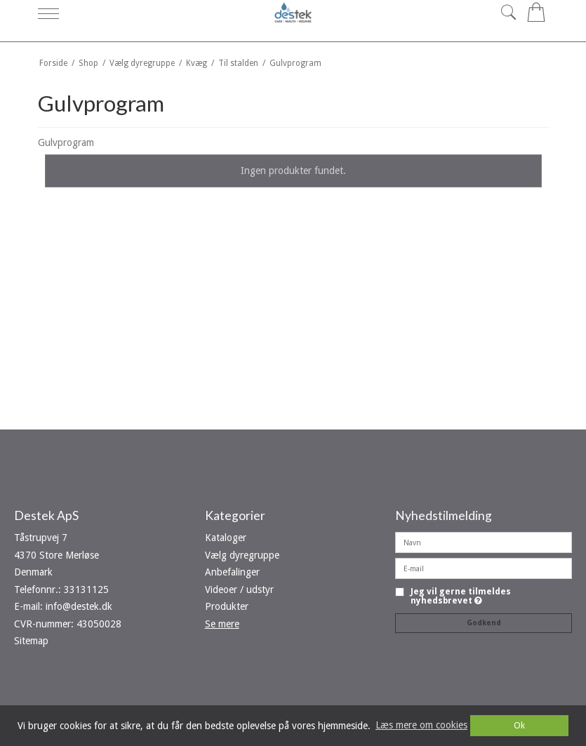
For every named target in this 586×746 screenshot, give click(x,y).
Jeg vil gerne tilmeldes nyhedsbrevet (461, 596)
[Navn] (483, 541)
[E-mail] (483, 567)
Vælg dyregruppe (242, 555)
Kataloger (225, 537)
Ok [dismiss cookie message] (519, 725)
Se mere (222, 624)
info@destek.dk (79, 606)
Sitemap (31, 640)
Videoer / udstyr (239, 589)
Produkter (226, 606)
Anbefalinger (232, 572)
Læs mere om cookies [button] (421, 725)
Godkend (484, 622)
